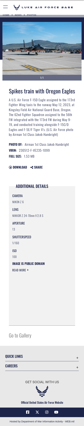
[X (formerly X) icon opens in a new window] (37, 412)
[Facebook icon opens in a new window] (27, 412)
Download (18, 167)
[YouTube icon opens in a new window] (56, 412)
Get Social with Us (42, 382)
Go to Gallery (20, 335)
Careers (11, 365)
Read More (19, 270)
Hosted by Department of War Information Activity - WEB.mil (42, 421)
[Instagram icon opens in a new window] (46, 412)
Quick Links (14, 356)
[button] (5, 7)
